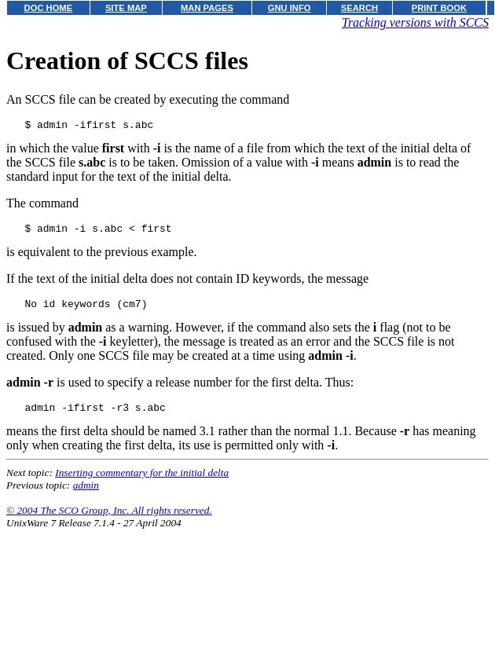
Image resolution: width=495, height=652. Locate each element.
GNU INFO (289, 8)
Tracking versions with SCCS (415, 22)
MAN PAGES (207, 8)
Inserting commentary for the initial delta (142, 482)
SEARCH (359, 8)
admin (86, 494)
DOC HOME (48, 8)
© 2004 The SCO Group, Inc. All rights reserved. (109, 520)
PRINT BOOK (439, 8)
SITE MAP (126, 8)
